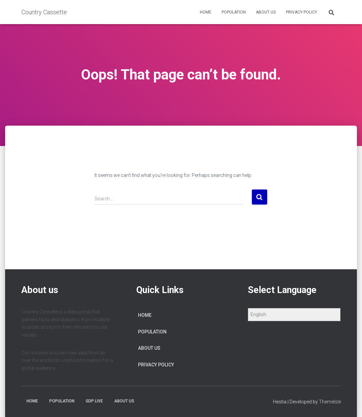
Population (234, 12)
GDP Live (94, 401)
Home (205, 12)
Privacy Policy (301, 12)
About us (266, 12)
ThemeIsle (330, 401)
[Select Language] (294, 314)
